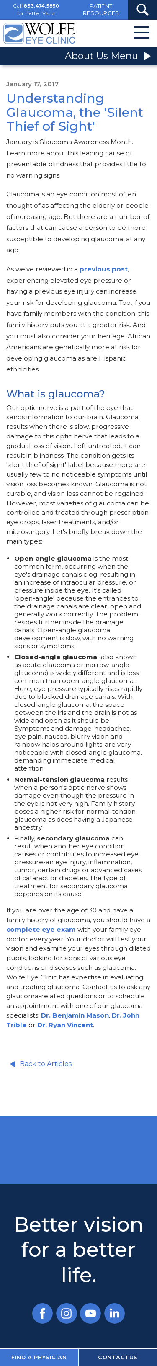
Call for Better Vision (36, 9)
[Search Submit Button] (142, 10)
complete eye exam (41, 929)
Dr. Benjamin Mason (75, 1015)
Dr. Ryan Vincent (65, 1025)
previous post (104, 269)
